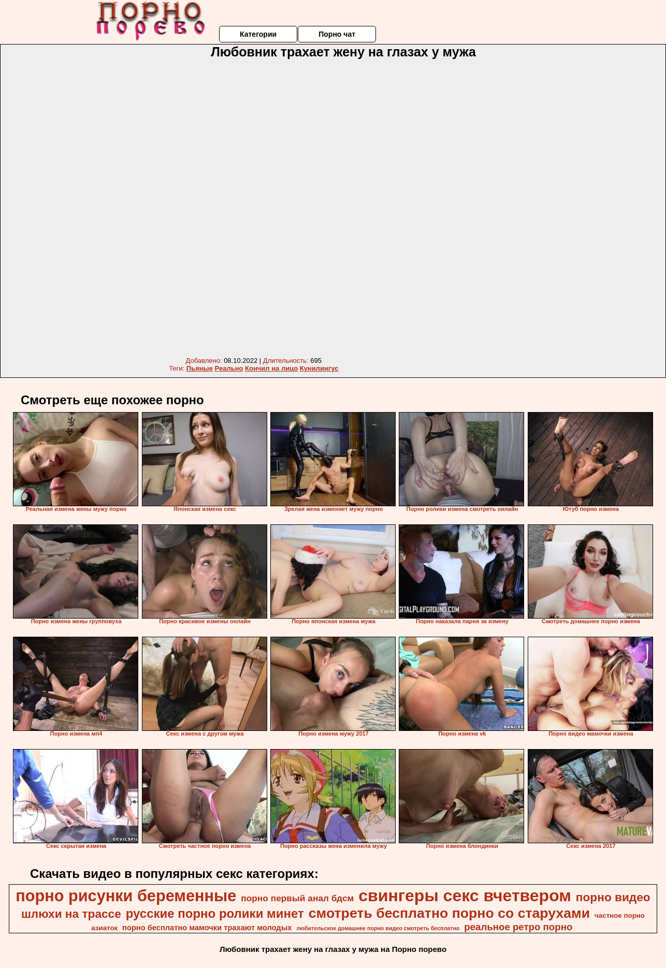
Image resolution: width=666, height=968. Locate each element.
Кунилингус (319, 368)
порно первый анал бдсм (297, 898)
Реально (229, 368)
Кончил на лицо (271, 368)
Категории (258, 34)
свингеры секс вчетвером (464, 895)
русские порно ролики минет (215, 913)
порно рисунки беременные (126, 895)
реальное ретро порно (518, 926)
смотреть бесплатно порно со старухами (449, 913)
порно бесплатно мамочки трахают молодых (207, 927)
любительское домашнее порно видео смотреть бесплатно (377, 928)
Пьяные (199, 368)
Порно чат (336, 34)
